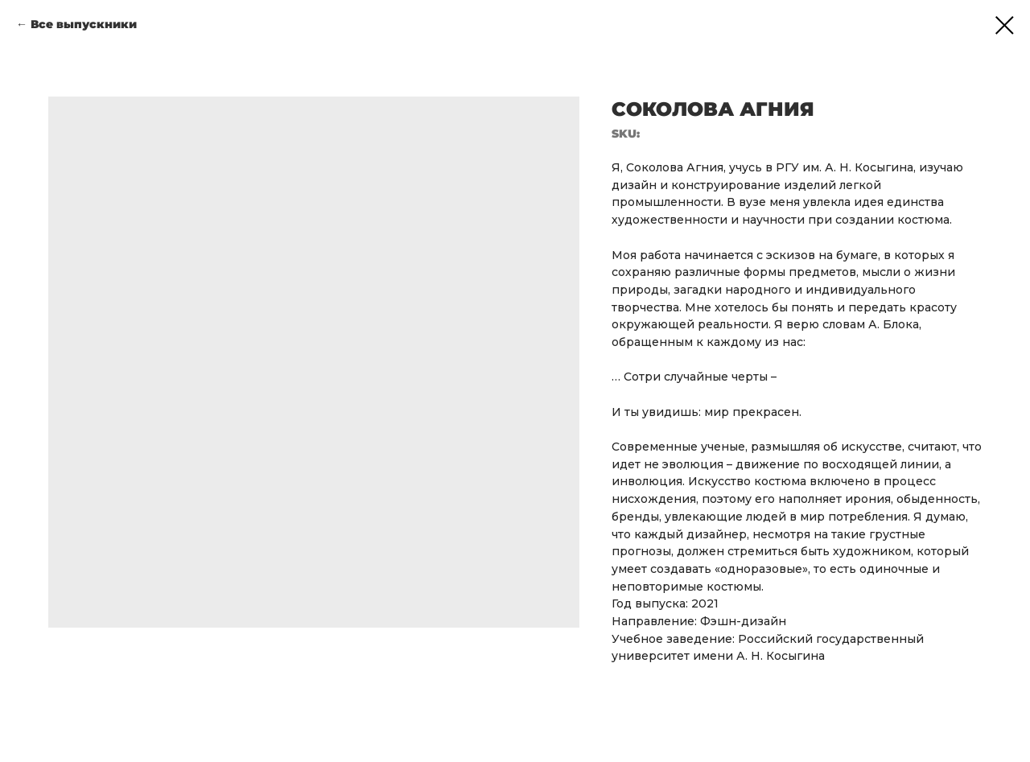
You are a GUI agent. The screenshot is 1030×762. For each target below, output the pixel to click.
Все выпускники (84, 24)
